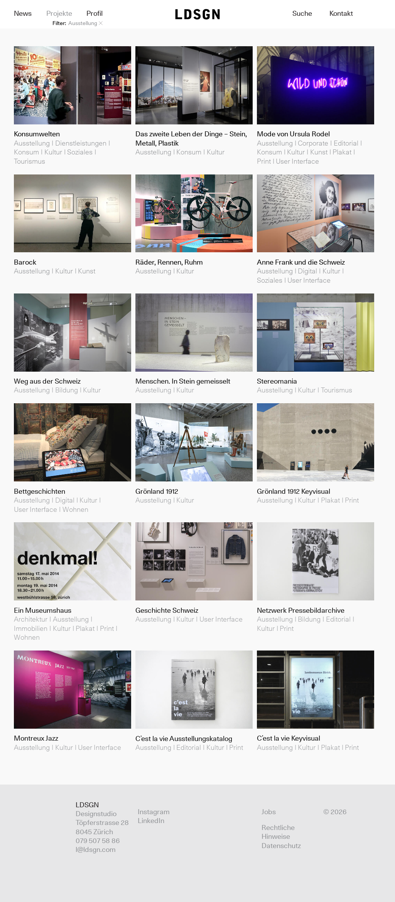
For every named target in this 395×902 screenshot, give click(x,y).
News (23, 13)
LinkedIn (151, 820)
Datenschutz (281, 846)
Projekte (59, 13)
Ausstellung (85, 23)
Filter (58, 23)
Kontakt (341, 13)
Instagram (154, 812)
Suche (302, 13)
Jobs (269, 812)
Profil (94, 13)
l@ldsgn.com (96, 849)
